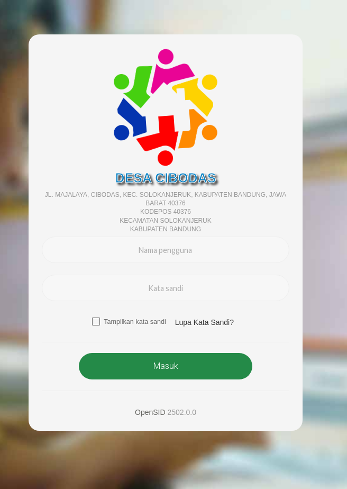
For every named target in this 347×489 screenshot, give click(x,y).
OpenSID (150, 412)
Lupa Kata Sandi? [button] (204, 322)
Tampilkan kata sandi (135, 321)
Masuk (165, 366)
